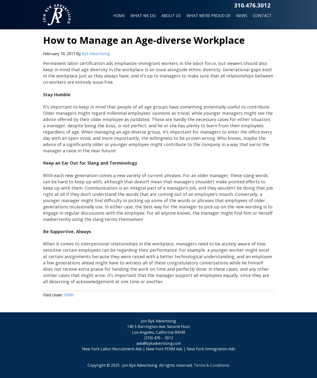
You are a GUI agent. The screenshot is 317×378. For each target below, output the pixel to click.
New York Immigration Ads (211, 349)
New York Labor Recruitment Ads (112, 349)
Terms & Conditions (211, 365)
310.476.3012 (252, 5)
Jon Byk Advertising (57, 16)
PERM (69, 295)
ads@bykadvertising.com (158, 343)
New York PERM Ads (164, 349)
